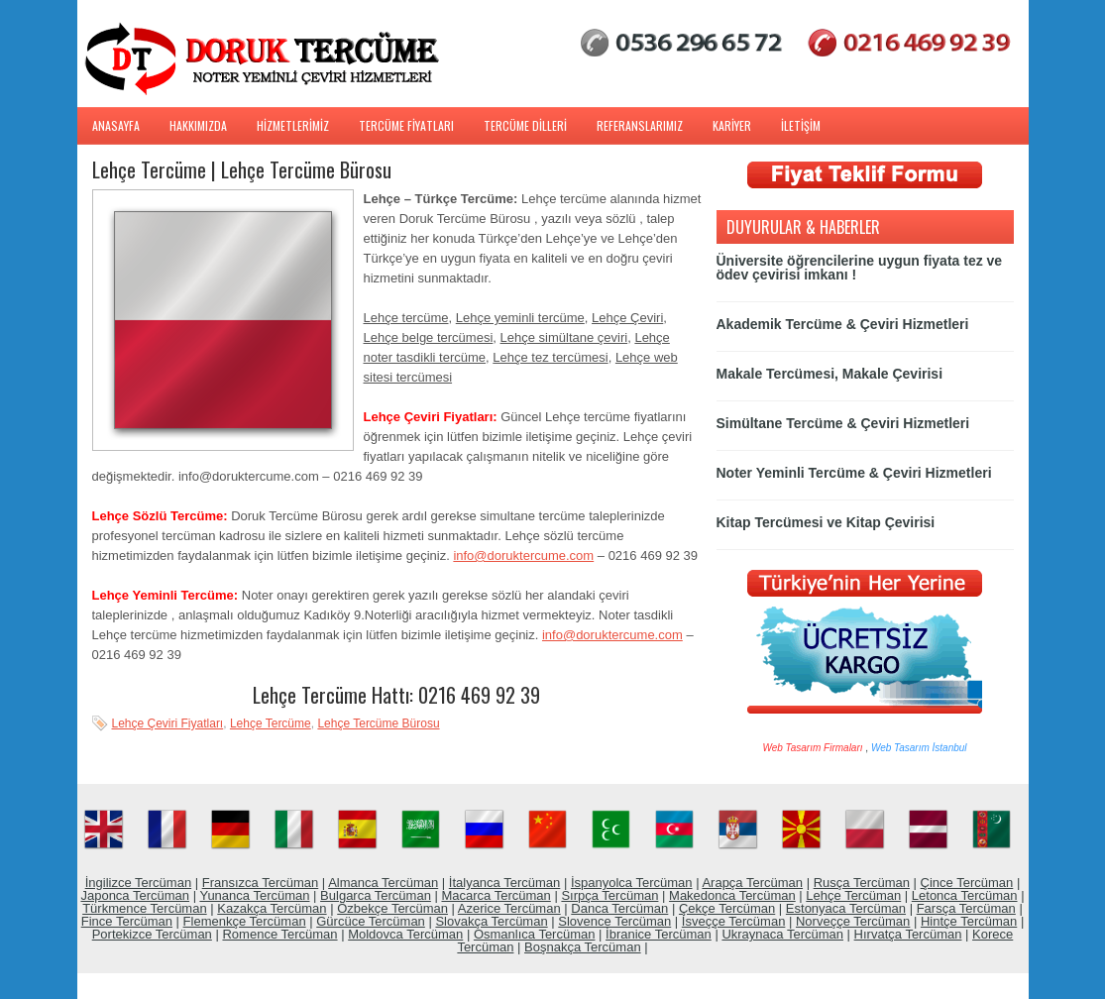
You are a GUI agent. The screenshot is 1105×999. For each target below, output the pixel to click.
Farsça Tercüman (966, 908)
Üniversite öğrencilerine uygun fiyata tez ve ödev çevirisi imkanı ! (860, 267)
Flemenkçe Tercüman (244, 921)
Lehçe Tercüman (853, 895)
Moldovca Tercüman (405, 934)
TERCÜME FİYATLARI (406, 125)
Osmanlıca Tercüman (535, 934)
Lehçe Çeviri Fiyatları (168, 723)
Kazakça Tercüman (271, 908)
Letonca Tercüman (965, 895)
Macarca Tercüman (495, 895)
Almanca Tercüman (383, 882)
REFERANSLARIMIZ (640, 125)
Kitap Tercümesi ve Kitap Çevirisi (826, 522)
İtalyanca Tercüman (505, 882)
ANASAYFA (116, 125)
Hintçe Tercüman (969, 921)
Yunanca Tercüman (254, 895)
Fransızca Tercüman (260, 882)
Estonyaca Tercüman (846, 908)
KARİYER (732, 125)
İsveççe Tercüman (734, 921)
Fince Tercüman (126, 921)
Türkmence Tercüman (144, 908)
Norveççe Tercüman (853, 921)
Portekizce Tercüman (152, 934)
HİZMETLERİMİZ (293, 125)
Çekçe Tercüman (727, 908)
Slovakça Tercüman (491, 921)
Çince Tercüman (967, 882)
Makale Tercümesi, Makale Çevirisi (830, 374)
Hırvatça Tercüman (908, 934)
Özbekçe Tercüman (392, 908)
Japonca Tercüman (134, 895)
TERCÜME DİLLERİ (525, 125)
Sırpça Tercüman (609, 895)
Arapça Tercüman (752, 882)
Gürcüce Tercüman (370, 921)
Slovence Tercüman (614, 921)
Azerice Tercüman (509, 908)
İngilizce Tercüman (138, 882)
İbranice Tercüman (659, 934)
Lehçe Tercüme (270, 723)
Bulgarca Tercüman (375, 895)
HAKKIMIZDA (198, 125)
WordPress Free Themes (552, 983)
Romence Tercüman (279, 934)
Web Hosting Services (571, 983)
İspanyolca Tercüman (632, 882)
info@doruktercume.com (523, 555)
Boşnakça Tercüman (582, 947)
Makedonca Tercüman (732, 895)
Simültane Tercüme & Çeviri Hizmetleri (843, 423)
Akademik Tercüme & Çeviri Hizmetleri (843, 324)
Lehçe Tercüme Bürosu (378, 723)
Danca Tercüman (619, 908)
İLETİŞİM (801, 125)
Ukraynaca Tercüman (782, 934)
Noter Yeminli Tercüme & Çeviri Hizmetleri (854, 473)
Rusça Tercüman (862, 882)
